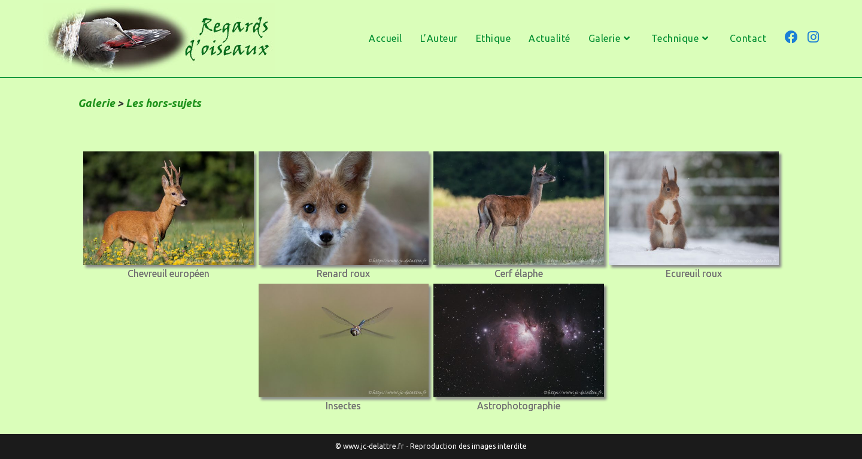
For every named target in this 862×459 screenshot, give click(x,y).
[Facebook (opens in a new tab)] (791, 37)
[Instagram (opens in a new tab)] (813, 37)
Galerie (96, 103)
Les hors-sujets (163, 103)
